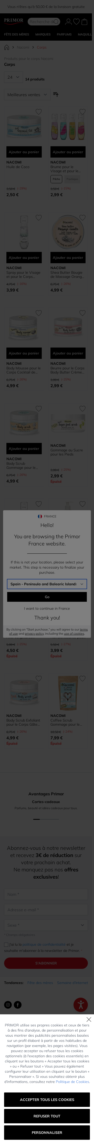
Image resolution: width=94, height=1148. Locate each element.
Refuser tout (47, 1116)
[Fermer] (89, 1019)
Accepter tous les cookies (47, 1099)
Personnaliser (47, 1132)
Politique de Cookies (72, 1081)
